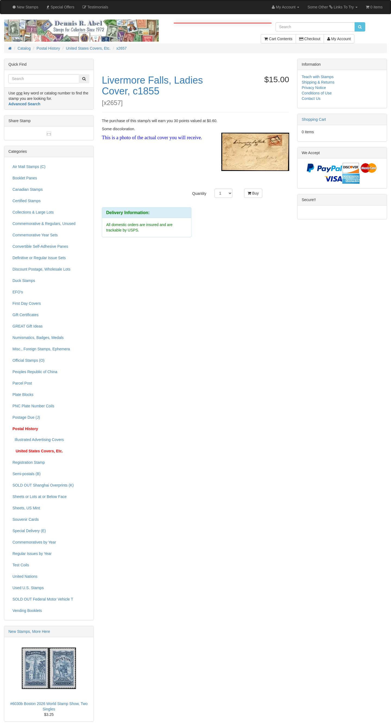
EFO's (17, 292)
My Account (339, 39)
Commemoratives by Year (34, 542)
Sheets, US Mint (26, 508)
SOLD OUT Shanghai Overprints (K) (43, 485)
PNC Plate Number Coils (33, 406)
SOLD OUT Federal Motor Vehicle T (42, 599)
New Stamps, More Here (29, 631)
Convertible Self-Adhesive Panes (40, 246)
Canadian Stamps (27, 189)
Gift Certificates (25, 315)
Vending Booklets (27, 610)
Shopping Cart (314, 119)
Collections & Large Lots (33, 212)
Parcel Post (22, 383)
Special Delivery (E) (29, 531)
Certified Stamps (26, 201)
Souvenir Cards (25, 519)
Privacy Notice (314, 87)
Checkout (309, 39)
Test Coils (20, 565)
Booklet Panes (24, 178)
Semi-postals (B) (26, 474)
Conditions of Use (317, 93)
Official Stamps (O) (28, 360)
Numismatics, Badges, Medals (38, 337)
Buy (253, 193)
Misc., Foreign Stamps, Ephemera (41, 349)
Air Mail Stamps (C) (28, 166)
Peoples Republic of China (34, 372)
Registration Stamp (28, 462)
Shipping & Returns (318, 82)
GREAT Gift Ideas (27, 326)
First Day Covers (26, 303)
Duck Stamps (23, 280)
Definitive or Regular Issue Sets (39, 258)
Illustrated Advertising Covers (38, 439)
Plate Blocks (22, 394)
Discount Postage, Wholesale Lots (41, 269)
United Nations (24, 576)
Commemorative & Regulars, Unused (43, 223)
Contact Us (311, 98)
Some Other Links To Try (332, 7)
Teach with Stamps (318, 77)
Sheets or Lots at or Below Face (39, 496)
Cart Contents (278, 39)
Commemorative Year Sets (35, 235)
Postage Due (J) (26, 417)
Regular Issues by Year (32, 553)
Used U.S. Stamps (28, 588)
